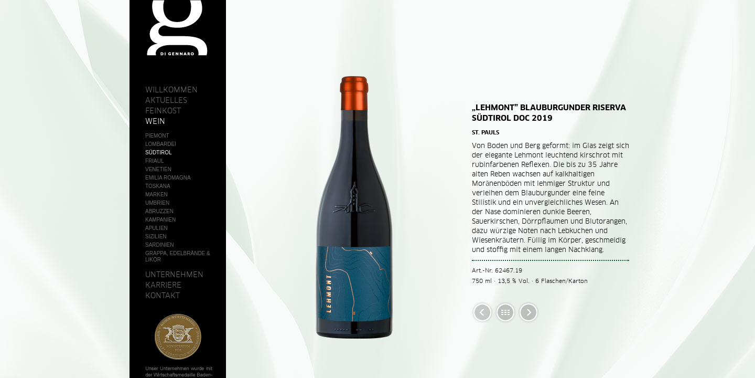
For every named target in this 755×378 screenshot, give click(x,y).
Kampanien (160, 220)
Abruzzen (159, 211)
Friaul (154, 161)
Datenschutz (164, 360)
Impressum (160, 351)
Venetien (158, 169)
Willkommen (171, 90)
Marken (156, 194)
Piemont (157, 136)
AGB (150, 341)
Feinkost (163, 111)
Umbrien (157, 203)
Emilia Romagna (168, 178)
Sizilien (156, 236)
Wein (155, 121)
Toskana (157, 186)
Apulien (156, 228)
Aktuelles (166, 100)
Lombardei (160, 144)
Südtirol (158, 152)
